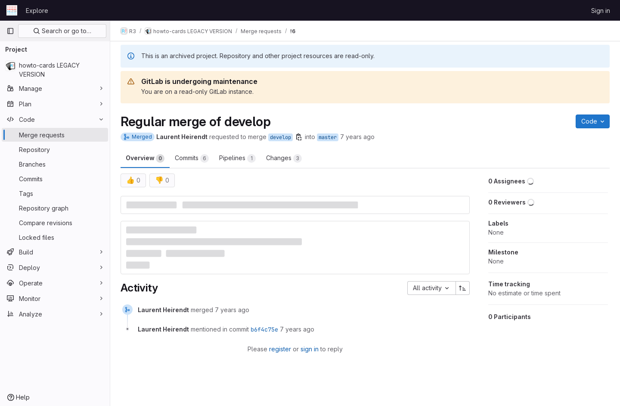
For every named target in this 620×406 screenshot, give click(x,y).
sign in (310, 349)
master (328, 137)
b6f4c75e (264, 329)
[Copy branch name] (299, 137)
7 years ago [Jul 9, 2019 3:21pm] (357, 136)
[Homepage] (12, 10)
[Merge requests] (55, 135)
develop (280, 137)
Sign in (600, 10)
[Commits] (55, 179)
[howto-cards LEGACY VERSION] (55, 70)
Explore (37, 10)
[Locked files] (55, 237)
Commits (192, 158)
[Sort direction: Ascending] (463, 288)
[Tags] (55, 193)
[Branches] (55, 164)
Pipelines (237, 158)
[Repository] (55, 149)
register (280, 349)
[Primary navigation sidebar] (10, 31)
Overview (145, 158)
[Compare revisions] (55, 222)
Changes (284, 158)
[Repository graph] (55, 208)
